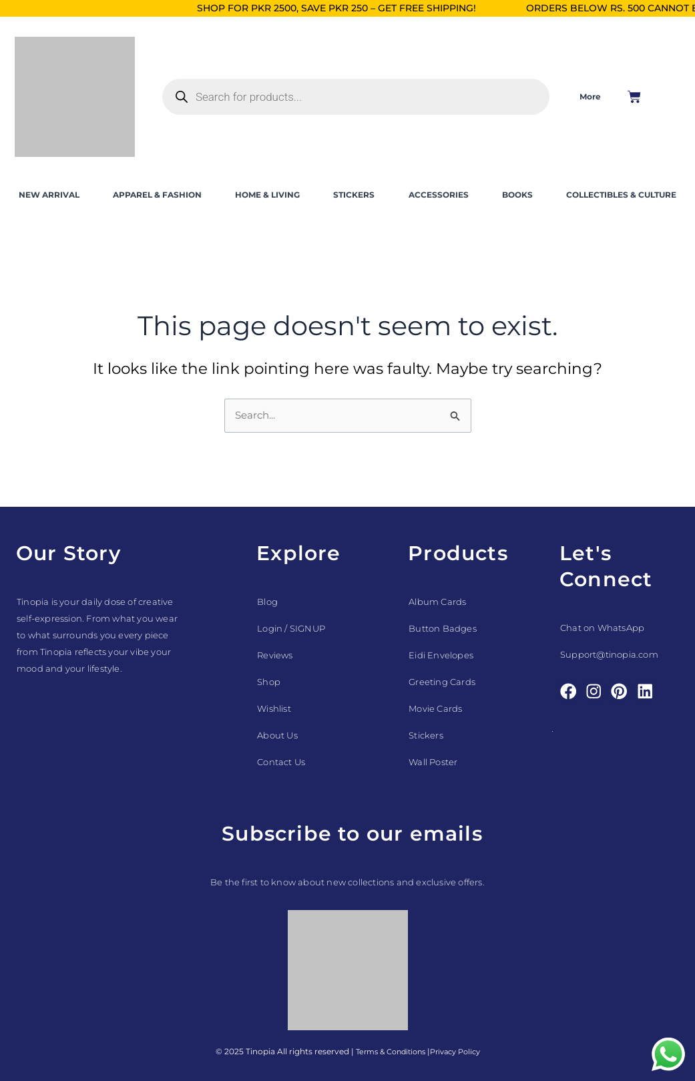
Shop (268, 681)
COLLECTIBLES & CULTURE (621, 195)
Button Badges (443, 628)
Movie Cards (435, 708)
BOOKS (517, 195)
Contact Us (281, 761)
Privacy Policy (459, 1051)
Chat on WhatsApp (602, 627)
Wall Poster (433, 761)
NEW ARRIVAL (49, 195)
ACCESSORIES (439, 195)
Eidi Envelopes (441, 655)
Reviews (274, 655)
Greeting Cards (442, 681)
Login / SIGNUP (291, 628)
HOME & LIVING (267, 195)
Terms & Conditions (387, 1051)
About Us (277, 735)
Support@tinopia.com (609, 654)
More (590, 96)
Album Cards (437, 601)
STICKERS (354, 195)
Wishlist (274, 708)
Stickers (426, 735)
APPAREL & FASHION (157, 195)
